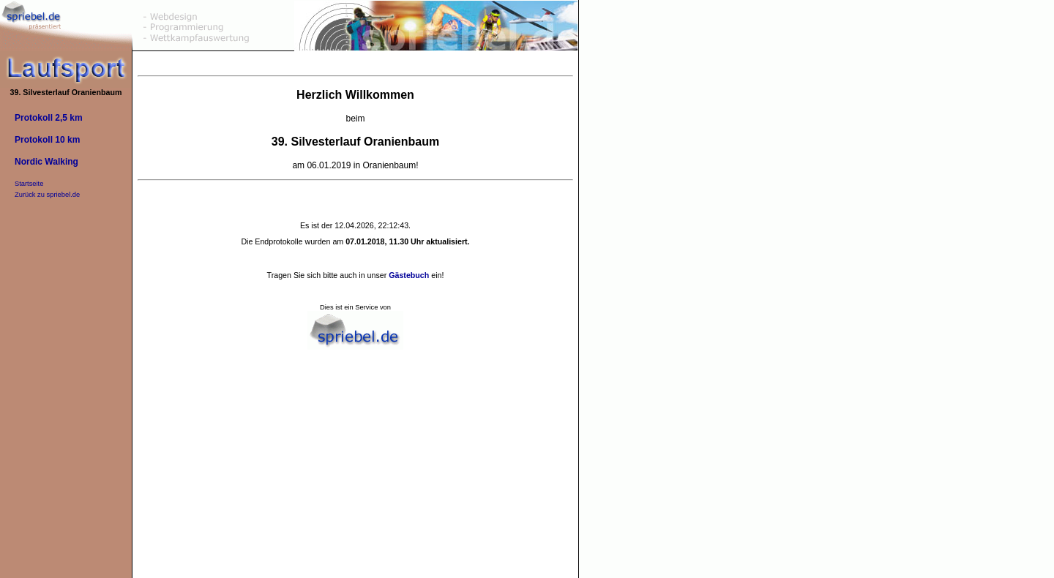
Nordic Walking (46, 162)
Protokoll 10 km (47, 140)
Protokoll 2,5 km (49, 118)
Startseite (29, 183)
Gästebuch (409, 275)
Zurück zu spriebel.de (47, 194)
